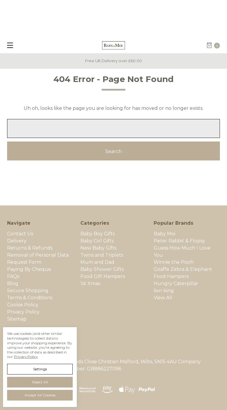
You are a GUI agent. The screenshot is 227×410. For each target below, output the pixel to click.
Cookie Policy (22, 305)
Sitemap (17, 319)
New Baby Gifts (98, 248)
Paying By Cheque (29, 269)
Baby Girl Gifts (97, 241)
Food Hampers (171, 276)
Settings (40, 369)
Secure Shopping (27, 290)
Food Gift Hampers (102, 276)
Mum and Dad (97, 262)
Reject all (40, 382)
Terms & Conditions (29, 297)
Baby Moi (164, 234)
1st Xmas (90, 283)
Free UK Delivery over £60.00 (113, 60)
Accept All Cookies (40, 395)
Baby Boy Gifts (97, 234)
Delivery (17, 241)
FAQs (13, 276)
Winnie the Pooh (174, 262)
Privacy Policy (23, 312)
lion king (164, 290)
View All (163, 297)
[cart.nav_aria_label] (215, 45)
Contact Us (20, 234)
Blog (12, 283)
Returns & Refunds (30, 248)
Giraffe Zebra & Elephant (183, 269)
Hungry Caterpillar (176, 283)
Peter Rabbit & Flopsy (179, 241)
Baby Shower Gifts (102, 269)
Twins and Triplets (101, 255)
